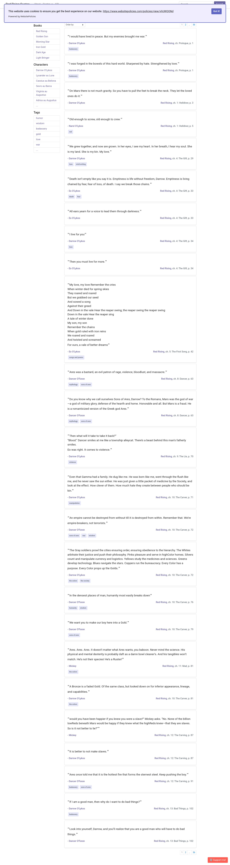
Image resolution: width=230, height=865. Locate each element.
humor (39, 118)
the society (85, 581)
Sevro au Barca (44, 86)
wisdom (40, 123)
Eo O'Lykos (74, 190)
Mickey (72, 666)
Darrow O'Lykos (44, 70)
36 (194, 24)
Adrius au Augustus (46, 100)
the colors (73, 581)
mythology (73, 385)
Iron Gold (40, 47)
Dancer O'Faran (77, 378)
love (38, 139)
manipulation (74, 503)
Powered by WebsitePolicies (22, 16)
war (38, 144)
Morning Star (43, 41)
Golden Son (42, 36)
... (37, 105)
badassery (41, 128)
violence (72, 462)
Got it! (216, 11)
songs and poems (76, 357)
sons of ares (86, 385)
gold (38, 134)
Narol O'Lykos (76, 126)
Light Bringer (42, 57)
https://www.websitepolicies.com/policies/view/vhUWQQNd (138, 11)
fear (78, 197)
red (70, 132)
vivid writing (81, 164)
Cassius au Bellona (46, 80)
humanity (73, 608)
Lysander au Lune (45, 75)
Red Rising (41, 31)
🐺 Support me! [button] (218, 860)
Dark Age (41, 52)
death (71, 197)
